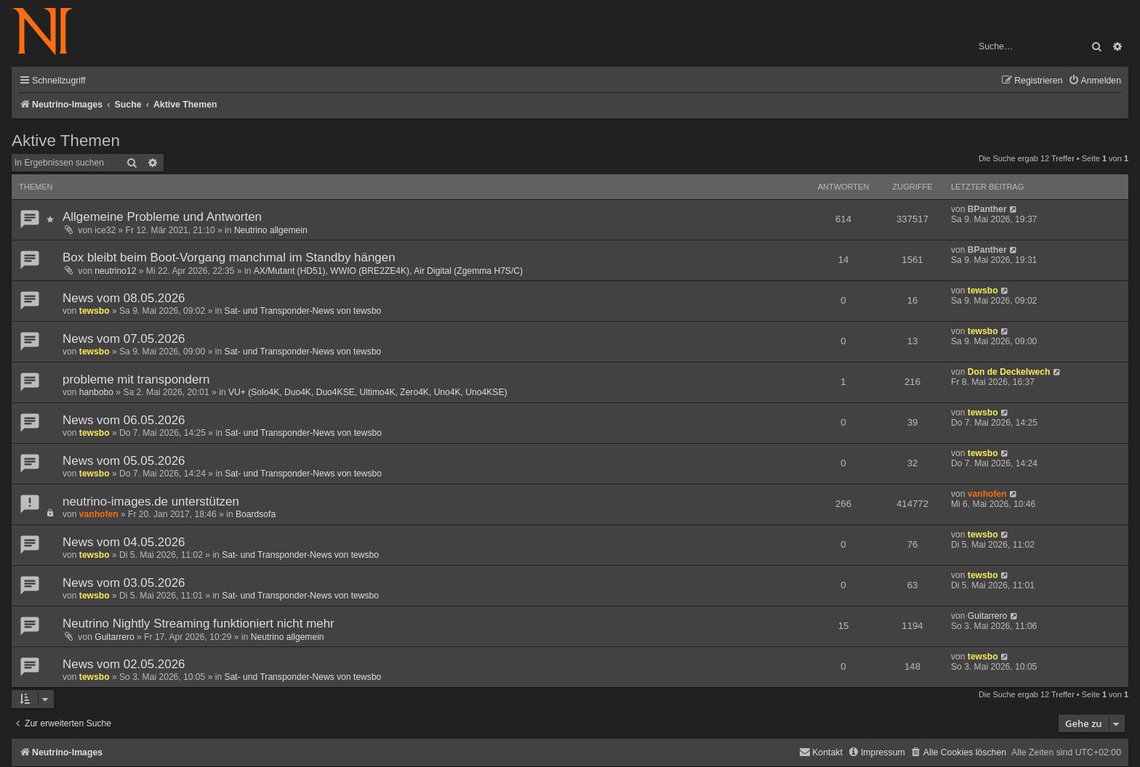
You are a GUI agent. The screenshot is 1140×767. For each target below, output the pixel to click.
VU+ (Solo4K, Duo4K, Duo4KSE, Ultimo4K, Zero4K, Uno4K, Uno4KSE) (367, 392)
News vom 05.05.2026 (124, 461)
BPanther (987, 209)
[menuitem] (1094, 81)
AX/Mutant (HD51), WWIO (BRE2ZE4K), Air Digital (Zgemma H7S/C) (388, 271)
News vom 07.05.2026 (124, 339)
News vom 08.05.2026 (124, 298)
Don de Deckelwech (1009, 372)
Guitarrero (114, 637)
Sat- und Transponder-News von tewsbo (303, 311)
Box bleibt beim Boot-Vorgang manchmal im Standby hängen (229, 257)
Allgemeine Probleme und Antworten (162, 217)
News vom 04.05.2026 (124, 542)
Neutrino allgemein (271, 230)
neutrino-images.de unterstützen (151, 501)
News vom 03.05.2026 (124, 583)
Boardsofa (256, 514)
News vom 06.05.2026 (124, 420)
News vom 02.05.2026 (124, 664)
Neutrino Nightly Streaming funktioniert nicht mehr (198, 623)
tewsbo (94, 311)
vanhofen (99, 514)
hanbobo (96, 392)
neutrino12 (115, 271)
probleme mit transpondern (136, 379)
